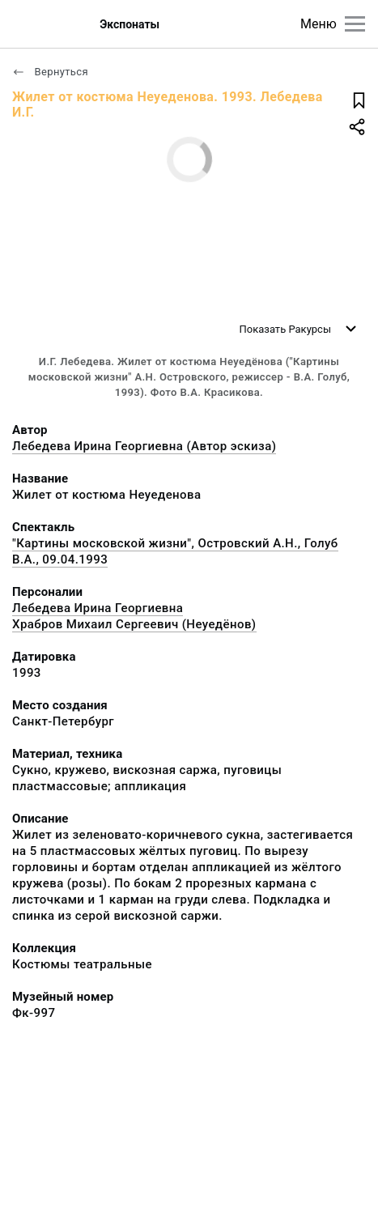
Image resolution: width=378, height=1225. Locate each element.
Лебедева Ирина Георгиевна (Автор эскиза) (144, 446)
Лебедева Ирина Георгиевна (97, 608)
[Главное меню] (355, 24)
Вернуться (50, 72)
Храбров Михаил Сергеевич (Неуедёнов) (134, 624)
